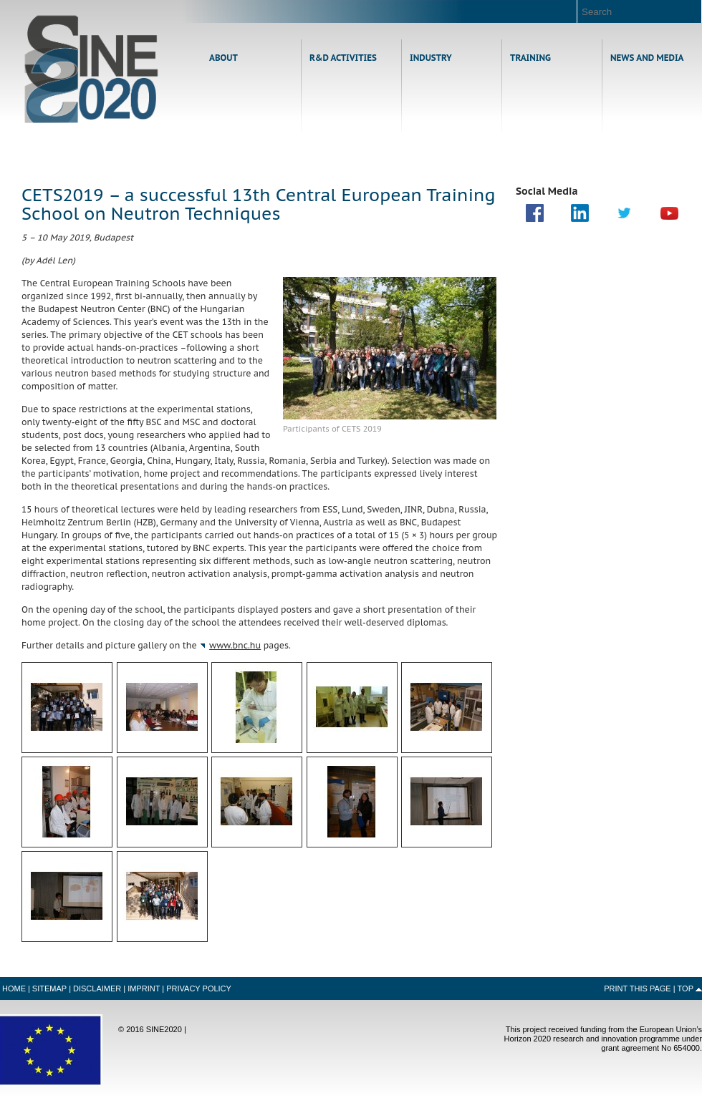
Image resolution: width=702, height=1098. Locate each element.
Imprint (144, 988)
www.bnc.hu (235, 645)
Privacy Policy (198, 988)
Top (685, 988)
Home (91, 69)
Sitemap (49, 988)
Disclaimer (97, 988)
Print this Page (637, 988)
